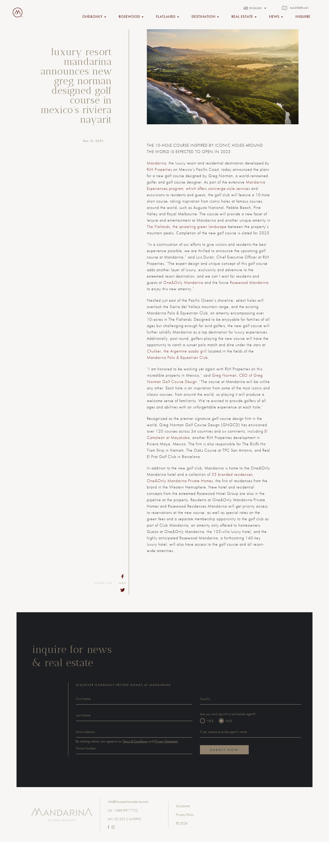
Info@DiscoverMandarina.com (128, 801)
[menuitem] (255, 8)
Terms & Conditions (135, 741)
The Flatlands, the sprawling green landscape (187, 226)
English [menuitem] (255, 8)
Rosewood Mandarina (249, 282)
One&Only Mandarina (183, 282)
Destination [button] (205, 16)
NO (229, 720)
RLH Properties (159, 169)
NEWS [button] (276, 16)
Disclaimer (183, 806)
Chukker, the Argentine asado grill (177, 351)
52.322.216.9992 (127, 819)
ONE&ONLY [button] (94, 16)
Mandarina (156, 163)
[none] (255, 8)
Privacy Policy (185, 814)
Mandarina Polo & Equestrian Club (177, 357)
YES (210, 720)
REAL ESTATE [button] (244, 16)
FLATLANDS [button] (167, 16)
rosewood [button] (131, 16)
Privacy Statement (166, 741)
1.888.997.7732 (125, 810)
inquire (302, 16)
